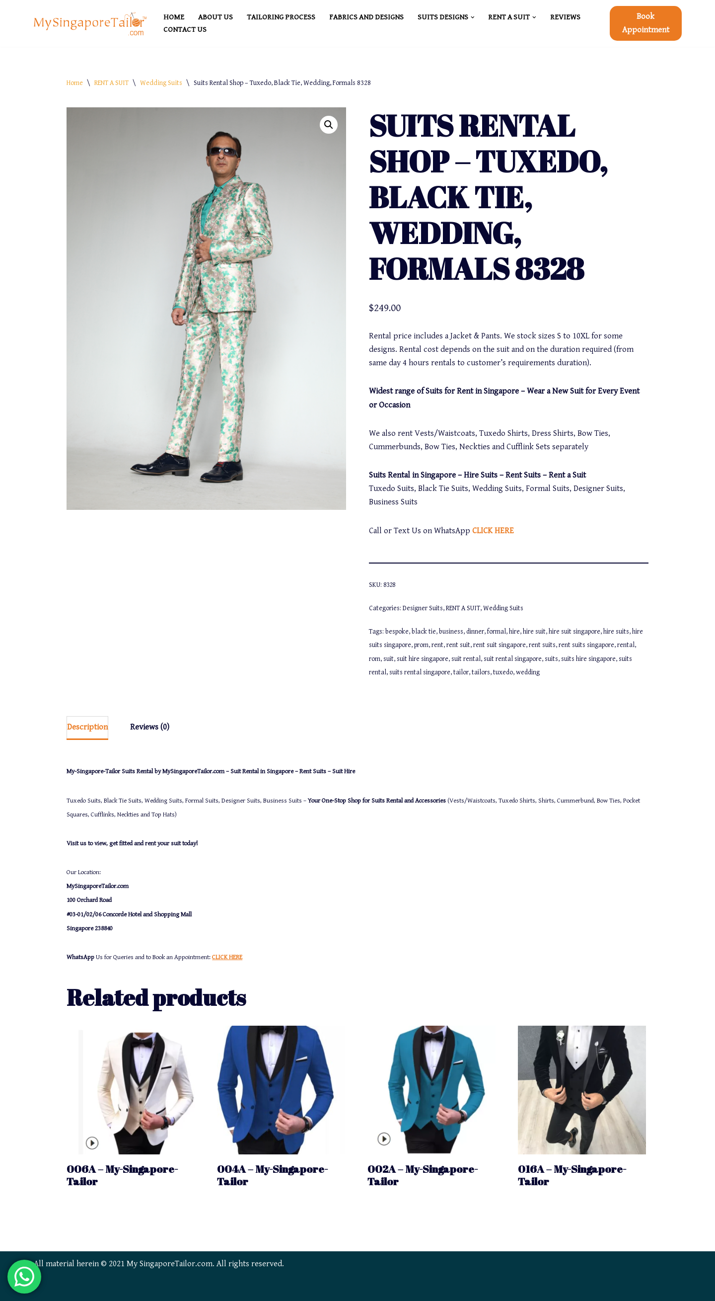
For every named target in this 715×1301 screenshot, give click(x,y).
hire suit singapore (574, 632)
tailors (481, 672)
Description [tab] (87, 727)
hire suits (616, 632)
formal (496, 632)
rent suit (458, 645)
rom (374, 659)
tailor (461, 672)
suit (388, 659)
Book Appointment (645, 23)
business (451, 632)
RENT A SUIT (111, 83)
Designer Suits (423, 608)
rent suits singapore (586, 645)
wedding (528, 672)
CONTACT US (185, 29)
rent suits (542, 645)
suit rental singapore (513, 659)
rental (626, 645)
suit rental (466, 659)
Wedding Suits (161, 83)
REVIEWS (565, 17)
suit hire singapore (422, 659)
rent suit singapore (499, 645)
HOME (173, 17)
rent (437, 645)
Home (75, 83)
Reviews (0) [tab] (149, 727)
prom (421, 645)
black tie (424, 632)
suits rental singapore (419, 672)
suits (551, 659)
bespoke (397, 632)
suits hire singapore (588, 659)
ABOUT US (215, 17)
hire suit (534, 632)
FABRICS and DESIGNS (366, 17)
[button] (473, 17)
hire (514, 632)
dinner (475, 632)
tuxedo (503, 672)
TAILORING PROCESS (281, 17)
